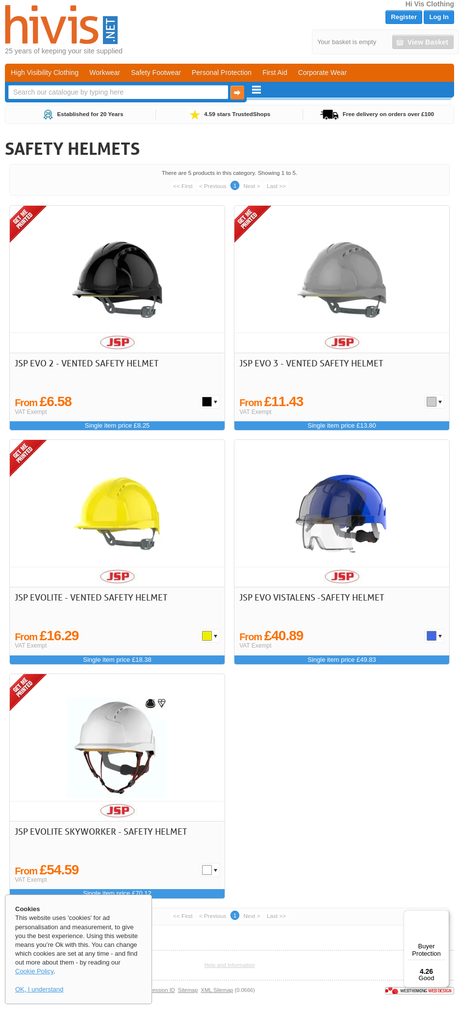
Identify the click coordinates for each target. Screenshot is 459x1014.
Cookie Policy (34, 971)
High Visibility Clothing (44, 72)
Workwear (104, 72)
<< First (183, 186)
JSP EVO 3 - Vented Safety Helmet (311, 363)
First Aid (274, 72)
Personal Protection (222, 72)
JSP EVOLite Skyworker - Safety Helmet (101, 831)
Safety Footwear (156, 72)
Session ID (162, 990)
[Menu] (443, 916)
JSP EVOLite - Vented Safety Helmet (91, 597)
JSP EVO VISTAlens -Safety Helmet (311, 597)
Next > (252, 186)
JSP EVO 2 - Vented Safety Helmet (86, 363)
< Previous (213, 186)
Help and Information (229, 965)
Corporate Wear (322, 72)
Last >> (276, 186)
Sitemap (188, 990)
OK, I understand (39, 989)
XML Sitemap (217, 990)
